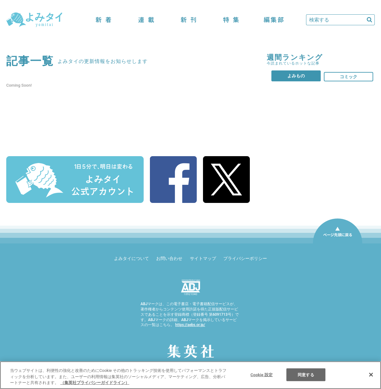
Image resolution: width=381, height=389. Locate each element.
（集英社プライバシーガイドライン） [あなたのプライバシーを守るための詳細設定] (94, 382)
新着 (104, 19)
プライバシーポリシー (245, 258)
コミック (348, 76)
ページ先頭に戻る (337, 243)
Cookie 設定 (261, 374)
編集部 (274, 19)
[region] (190, 375)
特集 (231, 19)
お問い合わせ (169, 258)
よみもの (296, 75)
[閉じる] (371, 375)
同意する (306, 374)
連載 (146, 19)
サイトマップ (203, 258)
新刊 (189, 19)
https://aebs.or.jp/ (190, 325)
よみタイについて (131, 258)
